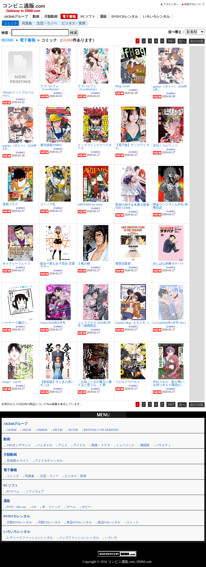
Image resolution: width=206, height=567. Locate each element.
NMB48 (42, 429)
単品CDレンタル (109, 522)
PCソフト (88, 16)
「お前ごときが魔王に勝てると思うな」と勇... (95, 383)
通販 (103, 16)
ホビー (86, 506)
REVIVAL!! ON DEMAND (101, 429)
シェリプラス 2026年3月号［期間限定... (94, 324)
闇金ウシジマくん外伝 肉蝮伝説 (170, 206)
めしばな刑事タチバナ (168, 263)
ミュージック (125, 445)
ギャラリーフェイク (16, 263)
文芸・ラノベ (47, 23)
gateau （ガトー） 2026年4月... (170, 88)
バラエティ (163, 445)
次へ (182, 41)
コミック (10, 23)
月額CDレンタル (49, 522)
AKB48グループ (16, 16)
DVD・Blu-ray (16, 506)
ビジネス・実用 (73, 23)
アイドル (79, 445)
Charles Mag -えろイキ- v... (133, 322)
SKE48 (26, 429)
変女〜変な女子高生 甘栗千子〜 (57, 265)
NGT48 (73, 429)
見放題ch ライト (18, 460)
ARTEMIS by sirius (90, 204)
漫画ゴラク (10, 204)
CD (34, 506)
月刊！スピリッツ (165, 145)
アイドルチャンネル (49, 460)
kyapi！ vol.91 (12, 381)
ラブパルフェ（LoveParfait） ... (52, 87)
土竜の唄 (84, 263)
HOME (7, 40)
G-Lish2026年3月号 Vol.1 (169, 322)
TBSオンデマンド (19, 445)
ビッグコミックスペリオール (95, 146)
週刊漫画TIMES (51, 145)
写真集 (27, 23)
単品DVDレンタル (79, 522)
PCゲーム (13, 491)
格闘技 (145, 445)
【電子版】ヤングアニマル (132, 146)
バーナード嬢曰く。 (16, 322)
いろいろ (111, 537)
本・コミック (51, 506)
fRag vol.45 (122, 86)
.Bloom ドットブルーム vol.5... (18, 94)
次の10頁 (196, 41)
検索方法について (194, 4)
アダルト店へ (170, 4)
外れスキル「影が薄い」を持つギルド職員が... (170, 383)
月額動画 (51, 16)
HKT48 (58, 429)
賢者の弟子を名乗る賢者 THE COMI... (132, 206)
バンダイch (44, 445)
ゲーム (71, 506)
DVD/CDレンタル (124, 16)
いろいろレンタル (156, 16)
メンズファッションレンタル (79, 537)
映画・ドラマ (100, 445)
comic (20, 99)
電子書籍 (69, 16)
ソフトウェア (35, 491)
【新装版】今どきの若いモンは (57, 383)
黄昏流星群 (123, 263)
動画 (36, 16)
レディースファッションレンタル (30, 537)
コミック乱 (48, 204)
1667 (171, 41)
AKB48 (11, 429)
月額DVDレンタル (19, 522)
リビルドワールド (127, 381)
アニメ (62, 445)
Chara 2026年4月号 (52, 322)
